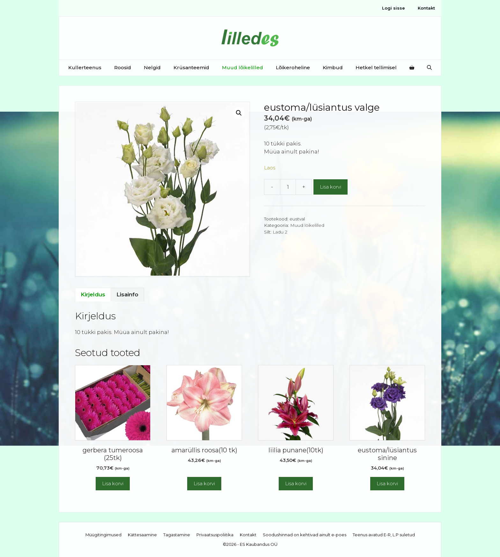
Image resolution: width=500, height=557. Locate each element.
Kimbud (333, 67)
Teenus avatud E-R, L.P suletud (384, 534)
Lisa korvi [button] (112, 483)
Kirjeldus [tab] (93, 294)
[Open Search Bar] (429, 68)
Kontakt (426, 8)
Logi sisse (393, 8)
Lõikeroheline (293, 67)
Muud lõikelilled (242, 67)
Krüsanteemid (191, 67)
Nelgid (152, 67)
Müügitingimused (103, 534)
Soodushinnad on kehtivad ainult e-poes (304, 534)
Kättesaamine (142, 534)
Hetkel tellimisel (376, 67)
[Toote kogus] (288, 187)
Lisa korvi (330, 187)
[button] (239, 113)
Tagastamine (176, 534)
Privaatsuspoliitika (214, 534)
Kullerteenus (84, 67)
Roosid (122, 67)
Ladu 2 (280, 231)
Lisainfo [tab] (127, 294)
